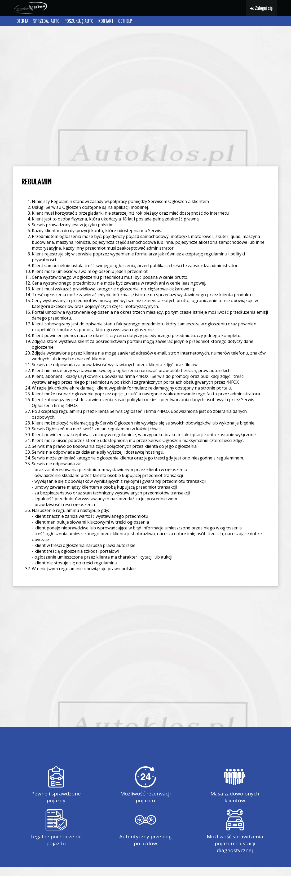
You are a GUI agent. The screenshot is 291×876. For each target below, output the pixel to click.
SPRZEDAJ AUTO (46, 21)
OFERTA (22, 21)
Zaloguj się (261, 8)
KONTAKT (105, 21)
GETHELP (125, 21)
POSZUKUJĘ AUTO (79, 21)
